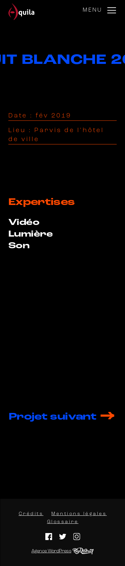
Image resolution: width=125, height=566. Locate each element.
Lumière (30, 234)
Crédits (30, 513)
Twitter (62, 536)
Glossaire (62, 521)
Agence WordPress (51, 551)
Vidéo (23, 222)
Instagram (76, 536)
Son (18, 246)
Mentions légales (79, 513)
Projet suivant (52, 417)
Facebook (48, 536)
